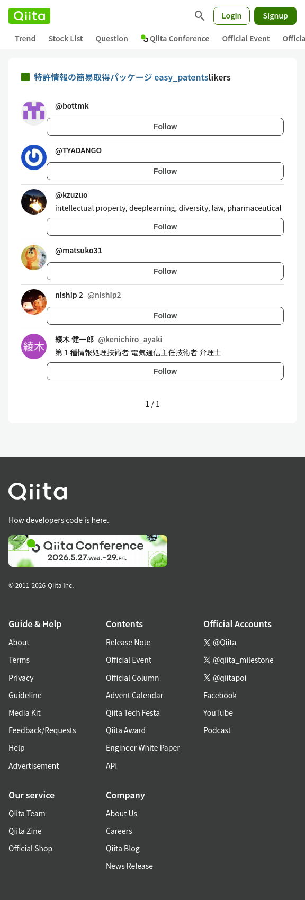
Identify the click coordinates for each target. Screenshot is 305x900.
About (18, 642)
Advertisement (33, 765)
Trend (25, 38)
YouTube (218, 712)
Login (232, 15)
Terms (19, 659)
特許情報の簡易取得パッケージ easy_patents (121, 76)
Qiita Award (126, 730)
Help (16, 747)
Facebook (220, 695)
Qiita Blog (123, 848)
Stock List (65, 38)
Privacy (20, 677)
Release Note (128, 642)
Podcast (217, 730)
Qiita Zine (25, 830)
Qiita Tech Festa (133, 712)
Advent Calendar (134, 695)
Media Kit (24, 712)
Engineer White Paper (143, 747)
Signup (275, 15)
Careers (119, 830)
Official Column (132, 677)
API (111, 765)
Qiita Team (27, 813)
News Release (129, 865)
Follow (165, 126)
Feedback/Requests (42, 730)
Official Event (246, 38)
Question (112, 38)
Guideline (25, 695)
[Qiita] (29, 16)
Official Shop (30, 848)
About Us (121, 813)
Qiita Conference (175, 38)
